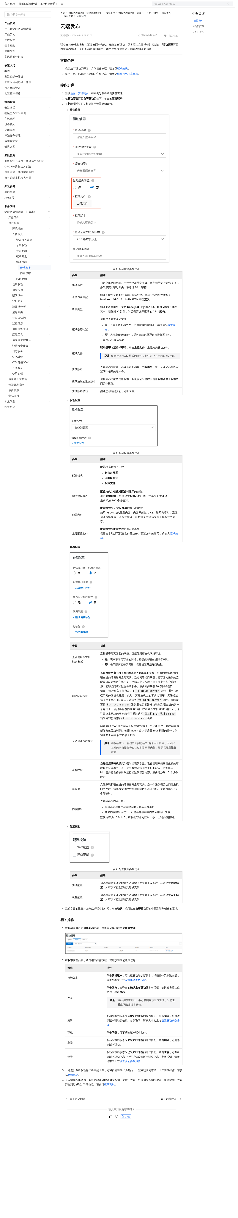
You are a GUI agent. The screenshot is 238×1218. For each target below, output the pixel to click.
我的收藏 (173, 47)
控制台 (204, 6)
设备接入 (166, 24)
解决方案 (60, 5)
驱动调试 (109, 1096)
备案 (195, 6)
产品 (48, 5)
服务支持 (110, 24)
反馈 (126, 1128)
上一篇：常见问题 (72, 1110)
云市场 (91, 5)
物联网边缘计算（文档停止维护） (38, 15)
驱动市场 (73, 1086)
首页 (62, 24)
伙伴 (101, 5)
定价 (80, 5)
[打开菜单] (6, 6)
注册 (213, 6)
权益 (71, 5)
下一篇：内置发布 (168, 1110)
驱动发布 (68, 28)
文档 (188, 6)
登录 (227, 6)
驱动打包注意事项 (127, 85)
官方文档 (9, 15)
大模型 (38, 5)
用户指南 (153, 24)
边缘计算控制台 (79, 105)
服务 (110, 5)
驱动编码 (122, 80)
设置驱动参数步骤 (135, 991)
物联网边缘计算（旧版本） (132, 24)
